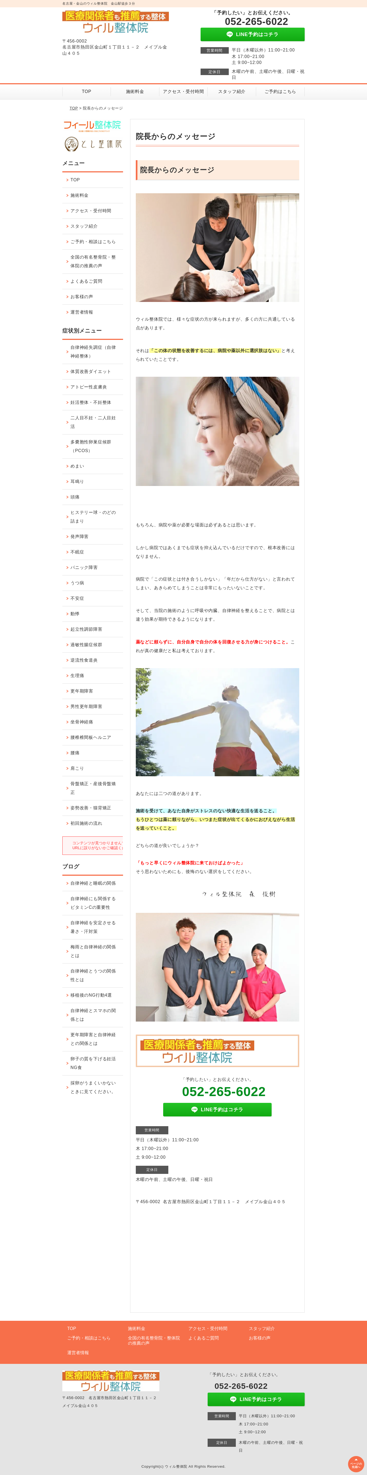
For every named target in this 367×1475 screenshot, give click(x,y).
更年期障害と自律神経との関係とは (93, 1039)
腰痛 (75, 753)
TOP (86, 91)
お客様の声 (81, 296)
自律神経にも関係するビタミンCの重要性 (93, 903)
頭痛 (75, 497)
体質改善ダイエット (90, 371)
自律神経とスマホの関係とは (93, 1015)
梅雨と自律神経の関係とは (93, 951)
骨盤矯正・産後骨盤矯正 (93, 788)
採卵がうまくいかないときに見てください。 (93, 1087)
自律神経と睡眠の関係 (93, 883)
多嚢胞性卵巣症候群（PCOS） (90, 446)
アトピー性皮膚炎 (88, 387)
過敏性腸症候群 (86, 644)
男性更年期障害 (86, 706)
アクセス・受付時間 (183, 91)
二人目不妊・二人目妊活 (93, 422)
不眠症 (77, 552)
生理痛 (77, 675)
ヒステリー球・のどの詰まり (93, 516)
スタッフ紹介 (232, 91)
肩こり (77, 768)
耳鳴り (77, 481)
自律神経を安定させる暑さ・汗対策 (93, 927)
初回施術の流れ (86, 823)
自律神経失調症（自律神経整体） (93, 351)
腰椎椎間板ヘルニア (90, 737)
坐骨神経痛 (81, 722)
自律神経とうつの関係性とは (93, 975)
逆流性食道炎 (84, 660)
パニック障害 (84, 567)
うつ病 (77, 583)
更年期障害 (81, 691)
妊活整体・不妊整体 (90, 402)
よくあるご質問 (86, 281)
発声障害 (79, 536)
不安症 (77, 598)
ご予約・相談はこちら (93, 241)
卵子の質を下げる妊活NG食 (93, 1063)
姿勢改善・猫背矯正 (90, 808)
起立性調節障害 (86, 629)
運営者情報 (81, 312)
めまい (77, 466)
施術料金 (135, 91)
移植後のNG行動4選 (91, 995)
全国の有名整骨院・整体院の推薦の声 (93, 261)
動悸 (75, 613)
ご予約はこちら (281, 91)
